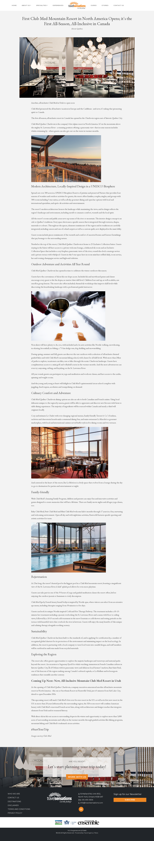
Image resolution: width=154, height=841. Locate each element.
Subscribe (130, 800)
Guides (93, 5)
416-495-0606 (87, 800)
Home (14, 5)
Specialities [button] (41, 5)
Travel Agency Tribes (91, 833)
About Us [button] (26, 5)
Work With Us (77, 777)
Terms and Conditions (19, 809)
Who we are (14, 794)
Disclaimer (13, 805)
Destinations (14, 802)
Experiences (58, 5)
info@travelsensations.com (91, 803)
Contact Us (118, 5)
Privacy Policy (15, 813)
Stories (105, 5)
